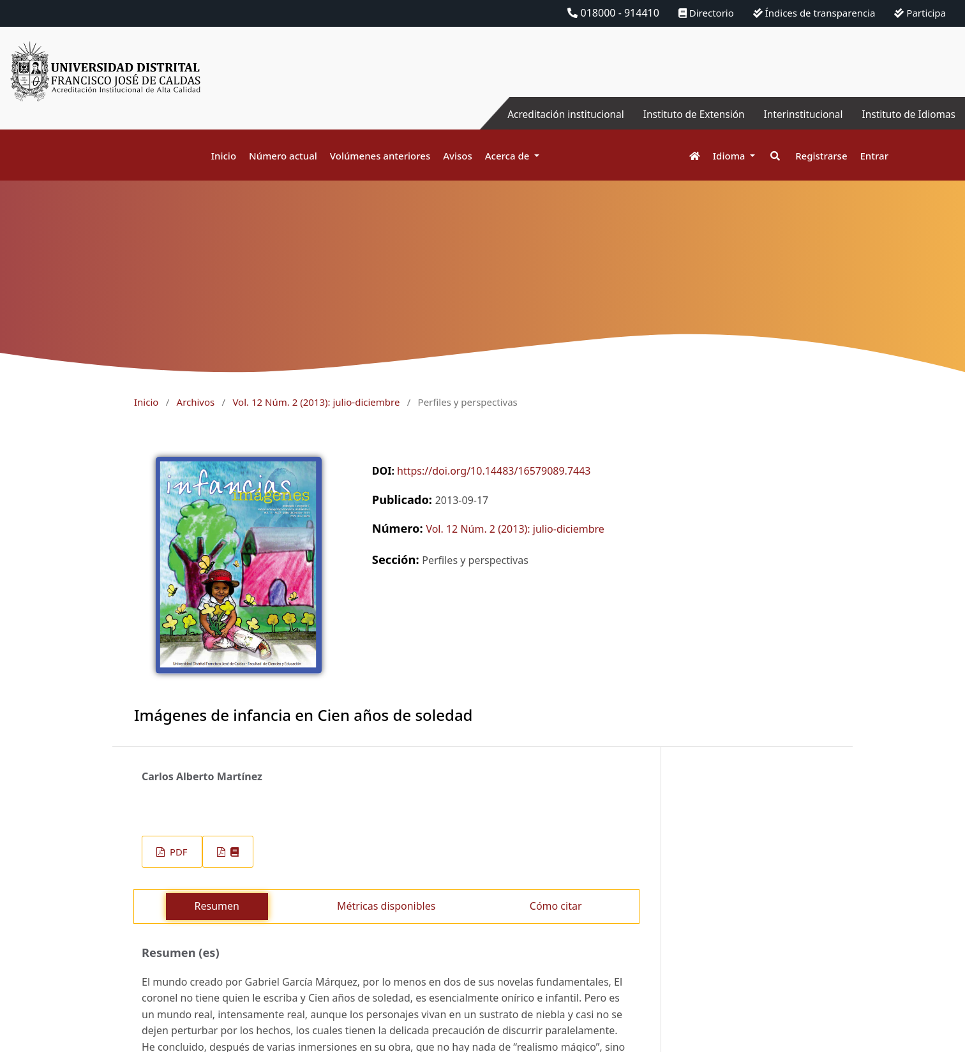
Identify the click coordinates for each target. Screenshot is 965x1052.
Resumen (217, 906)
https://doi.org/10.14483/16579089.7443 (493, 471)
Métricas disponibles (386, 906)
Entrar (874, 155)
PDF (177, 851)
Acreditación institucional (553, 114)
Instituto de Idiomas (906, 114)
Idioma (730, 155)
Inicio (223, 155)
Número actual (283, 155)
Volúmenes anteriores (380, 155)
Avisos (457, 155)
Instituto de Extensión (685, 114)
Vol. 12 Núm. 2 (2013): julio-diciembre (316, 402)
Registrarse (821, 155)
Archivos (196, 402)
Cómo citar (556, 906)
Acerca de (508, 155)
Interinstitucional (798, 114)
